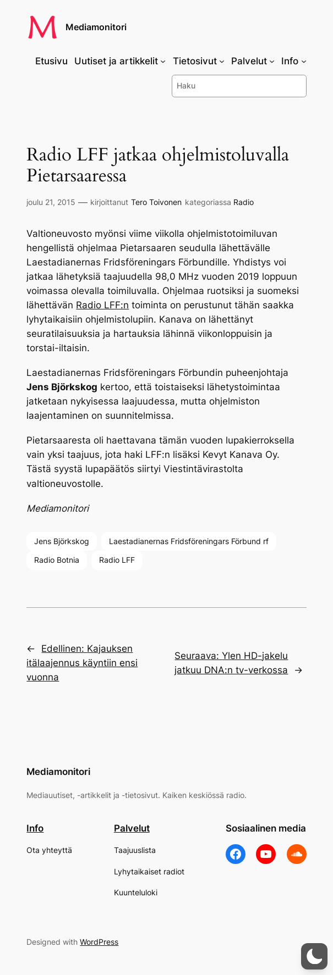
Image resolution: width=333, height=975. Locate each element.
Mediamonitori (96, 27)
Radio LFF (117, 559)
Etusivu (51, 61)
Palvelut (132, 828)
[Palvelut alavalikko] (272, 61)
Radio (243, 202)
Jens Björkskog (61, 541)
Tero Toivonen (156, 202)
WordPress (99, 941)
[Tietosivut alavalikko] (222, 61)
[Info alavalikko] (304, 61)
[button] (314, 956)
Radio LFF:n (102, 305)
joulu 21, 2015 (50, 202)
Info (34, 828)
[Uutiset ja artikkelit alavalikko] (163, 61)
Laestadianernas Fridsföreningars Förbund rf (189, 541)
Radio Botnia (56, 559)
